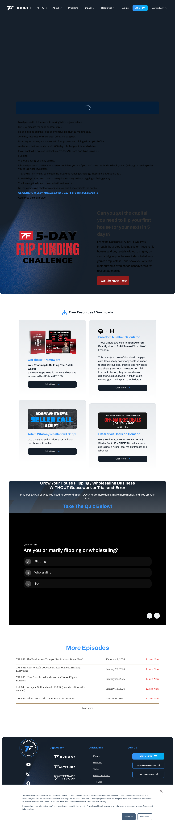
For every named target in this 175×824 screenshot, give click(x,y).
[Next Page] (87, 708)
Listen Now (152, 659)
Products (97, 762)
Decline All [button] (144, 817)
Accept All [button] (128, 817)
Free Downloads (101, 775)
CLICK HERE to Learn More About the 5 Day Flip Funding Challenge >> (58, 192)
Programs (73, 8)
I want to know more (113, 280)
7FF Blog (97, 782)
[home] (27, 8)
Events (125, 8)
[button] (57, 8)
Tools (96, 769)
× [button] (161, 791)
